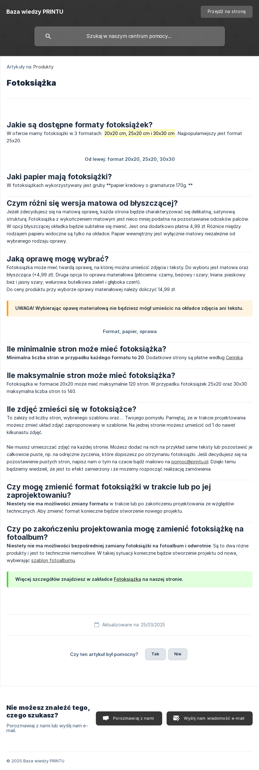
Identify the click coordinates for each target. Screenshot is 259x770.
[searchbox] (129, 36)
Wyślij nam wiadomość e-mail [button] (214, 718)
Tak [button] (155, 653)
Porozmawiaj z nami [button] (133, 718)
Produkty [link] (43, 66)
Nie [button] (177, 653)
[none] (34, 12)
